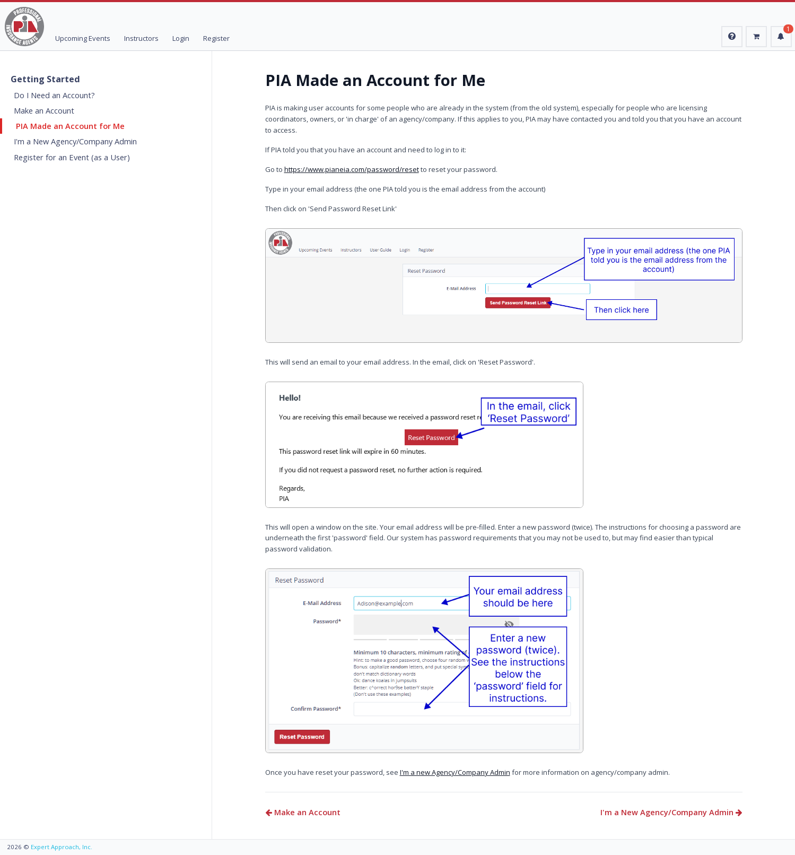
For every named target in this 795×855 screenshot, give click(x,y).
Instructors (141, 38)
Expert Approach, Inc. (61, 847)
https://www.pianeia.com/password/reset (351, 169)
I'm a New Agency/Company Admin (75, 141)
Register (216, 38)
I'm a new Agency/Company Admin (455, 772)
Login (180, 38)
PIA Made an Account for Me (70, 125)
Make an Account (44, 110)
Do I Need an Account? (54, 95)
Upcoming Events (82, 38)
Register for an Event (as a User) (72, 157)
